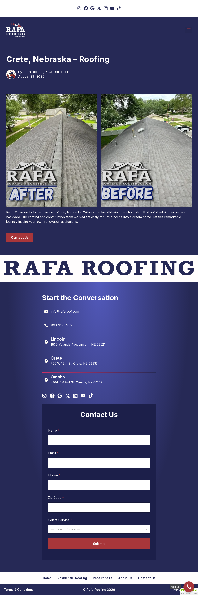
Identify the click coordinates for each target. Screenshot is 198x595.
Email (53, 453)
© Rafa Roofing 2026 (99, 590)
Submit (99, 544)
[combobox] (99, 529)
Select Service (60, 520)
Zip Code (56, 498)
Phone (54, 475)
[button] (188, 30)
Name (54, 430)
